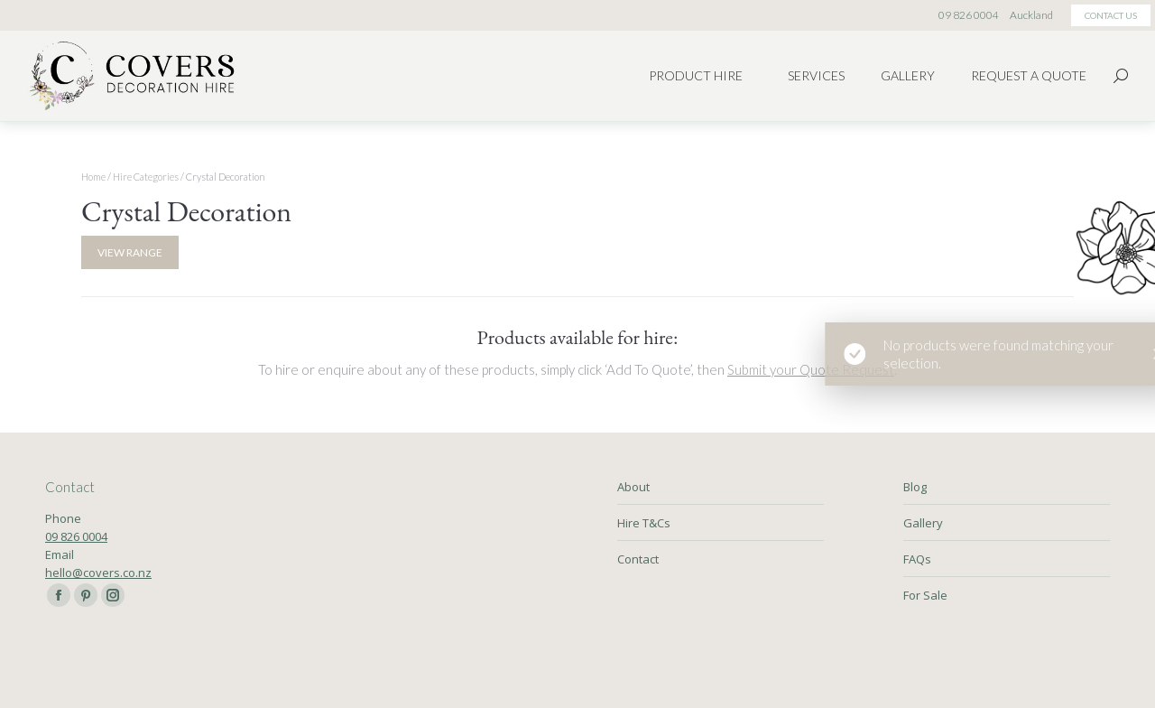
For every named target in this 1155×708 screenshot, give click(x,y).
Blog (915, 487)
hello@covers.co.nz (98, 572)
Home (93, 176)
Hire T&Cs (643, 523)
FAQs (917, 559)
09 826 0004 (76, 536)
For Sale (925, 595)
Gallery (923, 523)
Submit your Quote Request (810, 369)
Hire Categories (146, 176)
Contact (638, 559)
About (633, 487)
